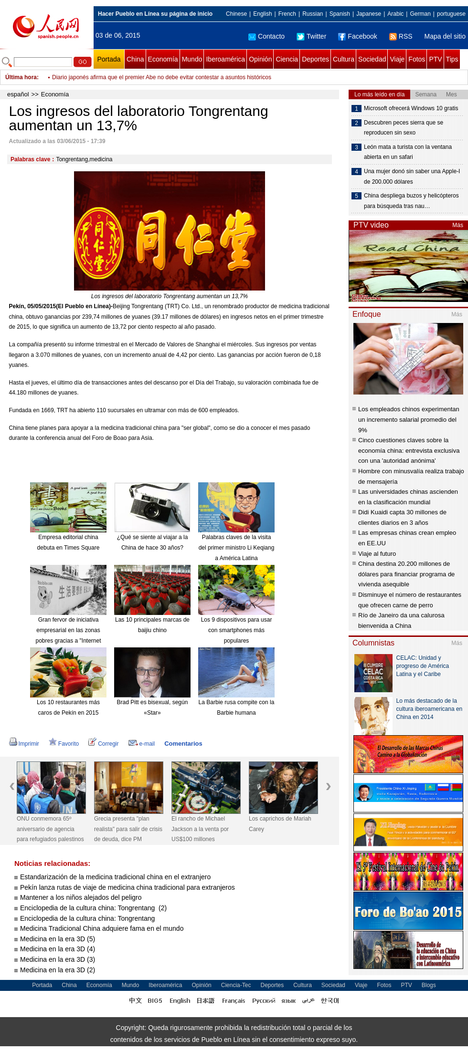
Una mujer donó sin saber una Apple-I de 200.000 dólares (412, 176)
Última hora (21, 77)
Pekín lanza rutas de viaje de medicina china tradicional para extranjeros (127, 887)
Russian (312, 13)
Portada (108, 59)
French (287, 13)
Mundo (192, 59)
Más (457, 225)
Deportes (315, 59)
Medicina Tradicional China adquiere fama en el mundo (101, 928)
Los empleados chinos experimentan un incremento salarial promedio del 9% (408, 419)
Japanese (368, 13)
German (420, 13)
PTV (435, 59)
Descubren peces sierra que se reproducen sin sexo (403, 127)
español (18, 94)
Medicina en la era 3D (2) (57, 970)
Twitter (311, 36)
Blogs (429, 985)
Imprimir (24, 743)
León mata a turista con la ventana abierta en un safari (408, 152)
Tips (452, 59)
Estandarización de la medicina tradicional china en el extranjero (115, 877)
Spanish (340, 13)
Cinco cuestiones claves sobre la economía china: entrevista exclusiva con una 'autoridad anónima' (408, 450)
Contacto (266, 36)
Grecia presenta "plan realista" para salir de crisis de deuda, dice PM (128, 829)
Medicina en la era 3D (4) (57, 949)
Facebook (357, 36)
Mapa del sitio (445, 36)
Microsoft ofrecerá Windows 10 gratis (411, 108)
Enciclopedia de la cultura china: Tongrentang (88, 918)
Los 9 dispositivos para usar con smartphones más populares (236, 630)
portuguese (451, 13)
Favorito (64, 743)
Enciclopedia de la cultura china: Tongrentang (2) (93, 908)
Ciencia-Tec (236, 985)
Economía (163, 59)
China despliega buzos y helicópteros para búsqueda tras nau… (411, 200)
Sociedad (372, 59)
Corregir (103, 743)
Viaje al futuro (377, 553)
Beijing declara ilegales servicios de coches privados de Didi (128, 77)
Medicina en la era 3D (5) (57, 939)
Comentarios (183, 743)
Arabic (395, 13)
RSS (401, 36)
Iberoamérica (225, 59)
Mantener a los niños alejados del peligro (81, 897)
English (262, 13)
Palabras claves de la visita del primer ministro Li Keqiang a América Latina (237, 547)
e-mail (141, 743)
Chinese (236, 13)
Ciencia (287, 59)
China (135, 59)
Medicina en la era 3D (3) (57, 959)
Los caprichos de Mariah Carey (280, 823)
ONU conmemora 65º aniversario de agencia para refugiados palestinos (50, 829)
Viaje (397, 59)
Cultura (343, 59)
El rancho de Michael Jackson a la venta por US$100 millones (200, 829)
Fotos (416, 59)
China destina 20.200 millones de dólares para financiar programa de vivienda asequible (406, 574)
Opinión (260, 59)
